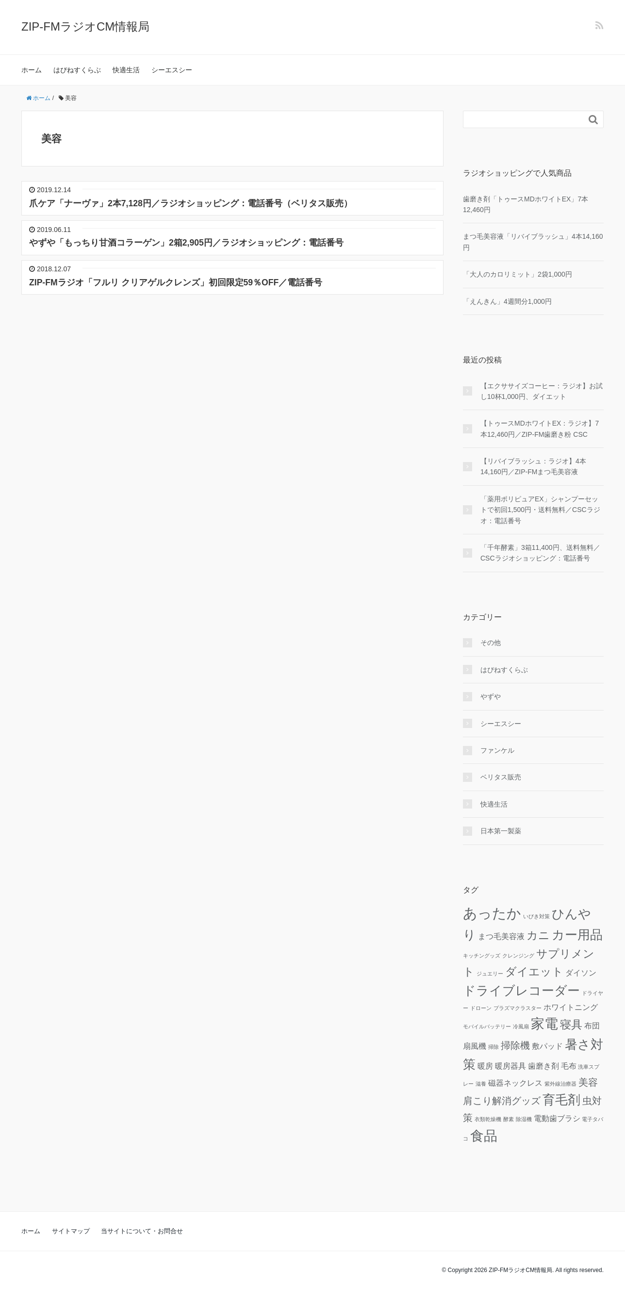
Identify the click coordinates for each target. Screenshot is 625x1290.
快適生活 (126, 70)
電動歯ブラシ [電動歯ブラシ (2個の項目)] (557, 1118)
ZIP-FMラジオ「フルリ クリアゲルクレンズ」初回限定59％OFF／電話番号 (175, 282)
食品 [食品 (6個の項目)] (483, 1135)
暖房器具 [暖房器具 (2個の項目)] (510, 1065)
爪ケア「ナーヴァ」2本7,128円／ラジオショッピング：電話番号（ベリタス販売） (190, 203)
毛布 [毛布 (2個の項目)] (568, 1065)
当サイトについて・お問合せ (142, 1231)
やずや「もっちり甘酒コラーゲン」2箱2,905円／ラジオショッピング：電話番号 (186, 243)
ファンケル (497, 750)
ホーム (31, 70)
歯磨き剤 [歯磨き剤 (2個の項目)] (543, 1065)
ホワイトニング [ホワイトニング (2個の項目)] (570, 1007)
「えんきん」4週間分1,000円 (507, 301)
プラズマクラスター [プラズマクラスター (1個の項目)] (517, 1008)
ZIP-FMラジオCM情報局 (85, 26)
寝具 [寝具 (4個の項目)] (571, 1024)
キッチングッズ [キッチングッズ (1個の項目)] (481, 956)
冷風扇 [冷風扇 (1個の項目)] (521, 1026)
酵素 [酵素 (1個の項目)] (508, 1119)
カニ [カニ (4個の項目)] (538, 935)
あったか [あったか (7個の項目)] (492, 913)
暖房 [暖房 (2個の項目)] (485, 1065)
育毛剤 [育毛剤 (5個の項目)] (561, 1100)
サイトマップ (71, 1231)
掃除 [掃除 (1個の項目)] (493, 1047)
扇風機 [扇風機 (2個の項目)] (474, 1046)
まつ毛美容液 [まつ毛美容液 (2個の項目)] (501, 936)
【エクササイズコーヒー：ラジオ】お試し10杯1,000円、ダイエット (541, 391)
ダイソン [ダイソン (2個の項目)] (580, 972)
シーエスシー (171, 70)
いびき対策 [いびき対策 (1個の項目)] (536, 916)
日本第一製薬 (500, 831)
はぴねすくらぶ (77, 70)
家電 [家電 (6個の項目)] (544, 1023)
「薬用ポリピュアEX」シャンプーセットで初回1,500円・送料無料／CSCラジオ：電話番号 (540, 510)
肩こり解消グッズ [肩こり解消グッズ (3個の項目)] (502, 1100)
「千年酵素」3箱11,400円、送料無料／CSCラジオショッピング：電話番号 (540, 553)
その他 (490, 642)
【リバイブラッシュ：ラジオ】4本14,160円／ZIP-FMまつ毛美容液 (533, 466)
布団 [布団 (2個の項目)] (592, 1025)
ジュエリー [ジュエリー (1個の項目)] (490, 973)
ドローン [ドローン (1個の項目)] (481, 1008)
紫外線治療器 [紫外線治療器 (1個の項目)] (560, 1084)
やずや (490, 696)
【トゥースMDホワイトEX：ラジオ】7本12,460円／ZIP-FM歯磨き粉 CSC (539, 428)
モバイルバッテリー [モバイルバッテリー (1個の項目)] (487, 1026)
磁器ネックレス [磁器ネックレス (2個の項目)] (515, 1082)
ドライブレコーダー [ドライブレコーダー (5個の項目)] (521, 990)
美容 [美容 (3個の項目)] (588, 1082)
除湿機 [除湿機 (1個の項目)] (524, 1119)
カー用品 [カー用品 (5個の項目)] (577, 935)
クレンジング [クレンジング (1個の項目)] (518, 956)
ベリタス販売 (500, 777)
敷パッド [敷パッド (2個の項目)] (547, 1046)
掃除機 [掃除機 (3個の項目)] (515, 1045)
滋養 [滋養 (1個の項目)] (481, 1084)
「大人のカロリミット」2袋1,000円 (517, 274)
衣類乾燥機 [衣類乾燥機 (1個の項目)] (488, 1119)
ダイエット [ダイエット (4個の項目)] (534, 971)
